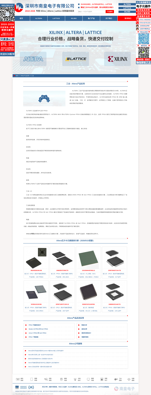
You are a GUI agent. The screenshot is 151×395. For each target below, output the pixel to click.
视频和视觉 (85, 337)
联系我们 (128, 18)
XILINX (74, 18)
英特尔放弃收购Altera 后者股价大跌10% (40, 358)
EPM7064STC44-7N (114, 270)
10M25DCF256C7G (62, 270)
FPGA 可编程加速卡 (35, 325)
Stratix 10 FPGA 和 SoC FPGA (38, 329)
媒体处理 (84, 329)
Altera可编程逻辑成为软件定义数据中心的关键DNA (43, 362)
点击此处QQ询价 (145, 26)
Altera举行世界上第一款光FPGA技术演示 (40, 354)
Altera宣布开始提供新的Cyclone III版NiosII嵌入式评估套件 (46, 350)
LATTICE (56, 18)
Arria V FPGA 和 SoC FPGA (37, 333)
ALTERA (38, 18)
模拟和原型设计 (86, 333)
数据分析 (84, 325)
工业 (32, 75)
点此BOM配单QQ (145, 29)
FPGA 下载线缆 (33, 337)
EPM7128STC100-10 (62, 304)
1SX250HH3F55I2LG (88, 270)
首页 (17, 75)
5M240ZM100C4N (36, 270)
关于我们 (108, 18)
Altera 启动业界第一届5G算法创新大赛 (40, 366)
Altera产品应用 (25, 75)
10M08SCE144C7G (115, 304)
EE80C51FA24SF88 (88, 304)
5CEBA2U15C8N (36, 304)
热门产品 (91, 18)
